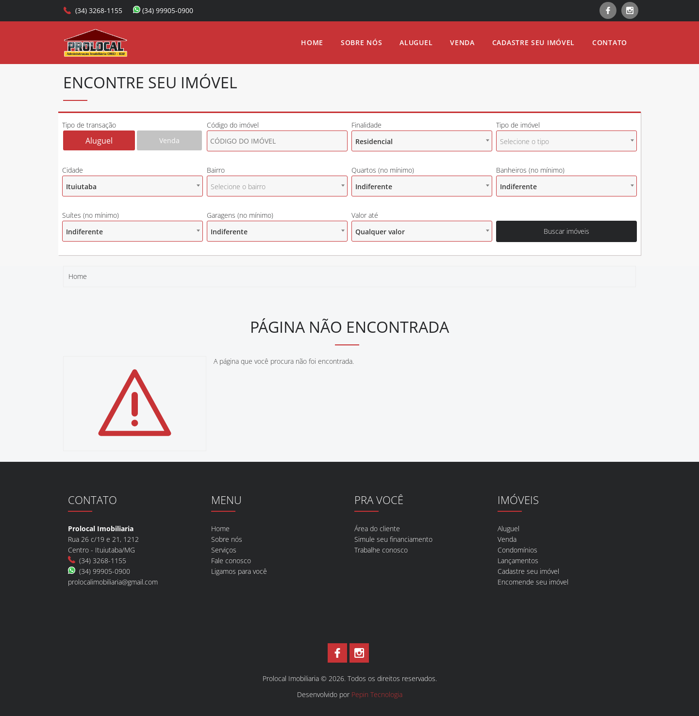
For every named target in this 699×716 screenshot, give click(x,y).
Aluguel (416, 42)
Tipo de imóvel (518, 125)
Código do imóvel (233, 125)
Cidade (72, 170)
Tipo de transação (89, 125)
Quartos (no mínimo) (382, 170)
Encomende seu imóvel (533, 581)
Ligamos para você (239, 571)
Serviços (223, 549)
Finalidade (366, 125)
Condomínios (517, 549)
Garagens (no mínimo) (240, 215)
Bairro (216, 170)
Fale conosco (231, 560)
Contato (609, 42)
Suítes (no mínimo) (90, 215)
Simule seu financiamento (393, 539)
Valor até (364, 215)
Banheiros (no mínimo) (530, 170)
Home (312, 42)
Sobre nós (361, 42)
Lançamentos (518, 560)
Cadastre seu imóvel (533, 42)
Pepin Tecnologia (376, 694)
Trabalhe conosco (381, 549)
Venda (462, 42)
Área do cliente (377, 528)
